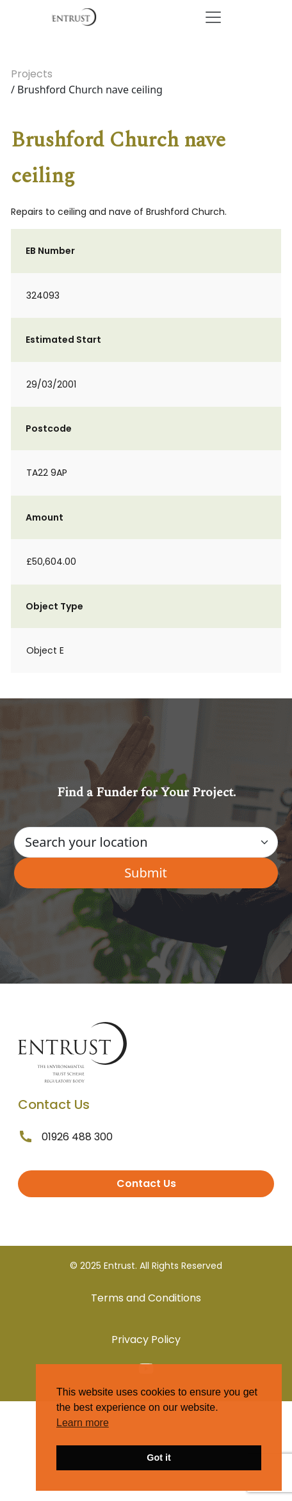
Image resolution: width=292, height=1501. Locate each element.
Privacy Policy (146, 1339)
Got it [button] (159, 1457)
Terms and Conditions (146, 1298)
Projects (32, 74)
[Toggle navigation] (213, 17)
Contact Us (146, 1183)
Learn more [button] (82, 1422)
